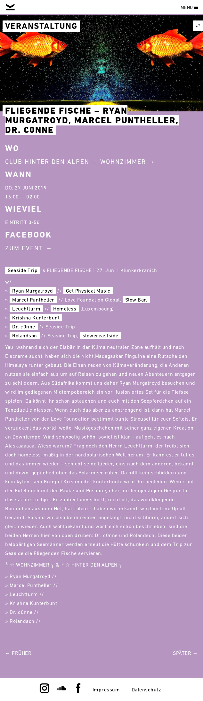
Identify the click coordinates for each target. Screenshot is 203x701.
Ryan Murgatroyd (32, 291)
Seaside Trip (22, 270)
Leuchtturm (26, 308)
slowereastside (100, 335)
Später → (185, 653)
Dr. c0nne (23, 326)
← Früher (18, 653)
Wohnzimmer (123, 161)
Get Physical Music (88, 291)
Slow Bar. (136, 299)
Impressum (106, 689)
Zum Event (24, 248)
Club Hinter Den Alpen (47, 161)
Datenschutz (146, 689)
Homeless (64, 308)
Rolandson (24, 335)
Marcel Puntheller (33, 299)
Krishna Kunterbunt (36, 317)
